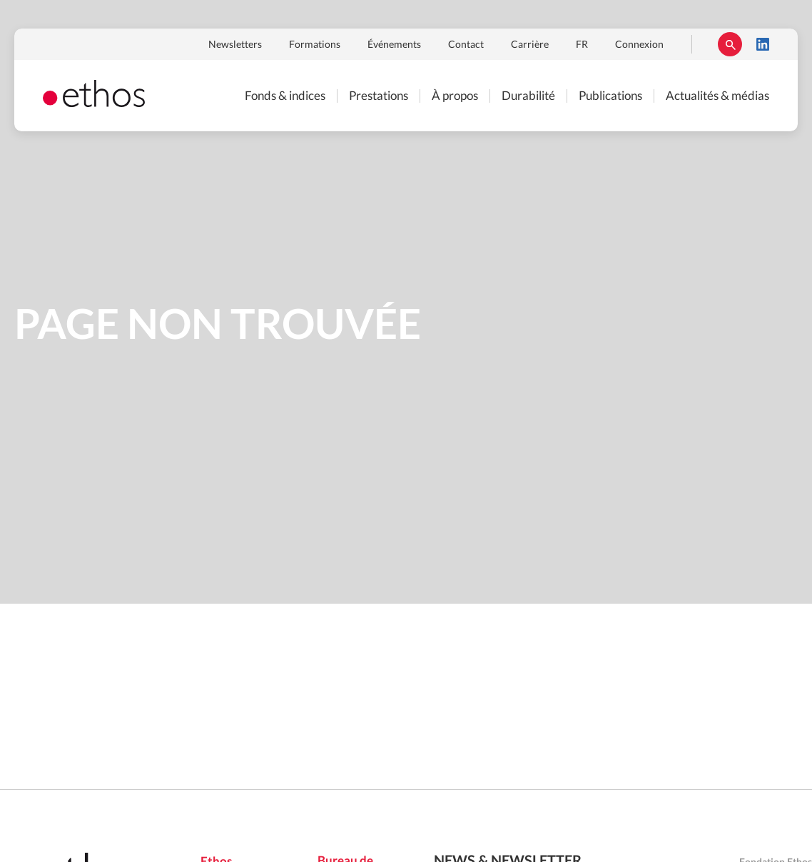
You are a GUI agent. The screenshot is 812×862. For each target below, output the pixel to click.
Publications (610, 96)
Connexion (639, 45)
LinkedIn (762, 44)
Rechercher (730, 44)
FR (582, 45)
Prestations (378, 96)
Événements (394, 45)
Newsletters (235, 45)
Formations (314, 45)
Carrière (530, 45)
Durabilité (528, 96)
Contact (466, 45)
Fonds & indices (285, 96)
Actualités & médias (717, 96)
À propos (455, 96)
